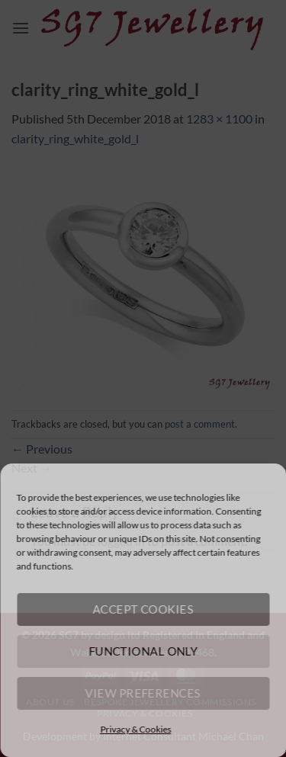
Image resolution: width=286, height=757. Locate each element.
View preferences (143, 693)
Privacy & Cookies (135, 729)
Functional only (143, 651)
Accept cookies (142, 609)
